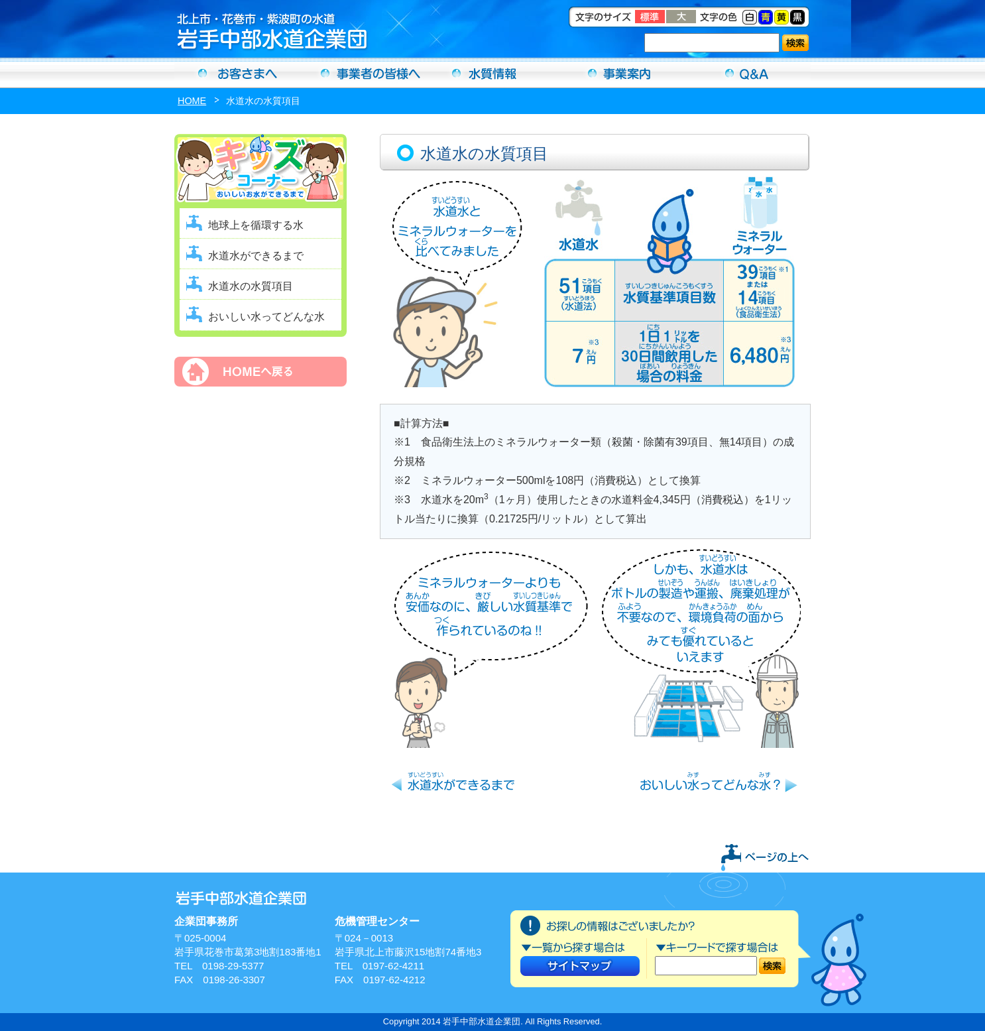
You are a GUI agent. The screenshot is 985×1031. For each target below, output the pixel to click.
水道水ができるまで (256, 255)
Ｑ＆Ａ (747, 73)
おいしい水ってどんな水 (266, 316)
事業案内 (619, 73)
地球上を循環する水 (256, 225)
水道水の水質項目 (250, 286)
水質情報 (492, 73)
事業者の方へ (365, 73)
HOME (192, 100)
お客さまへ (238, 73)
